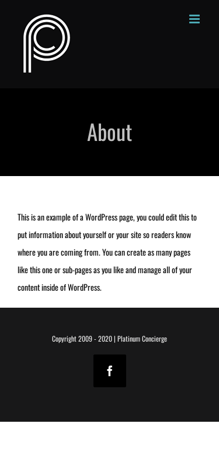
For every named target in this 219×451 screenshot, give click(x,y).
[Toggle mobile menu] (195, 19)
